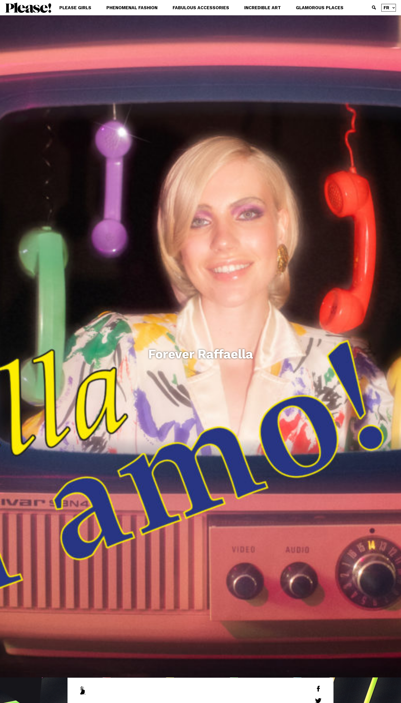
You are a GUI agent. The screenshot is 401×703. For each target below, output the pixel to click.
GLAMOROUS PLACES (319, 7)
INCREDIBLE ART (262, 7)
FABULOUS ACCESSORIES (201, 7)
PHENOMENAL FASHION (132, 7)
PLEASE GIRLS (75, 7)
